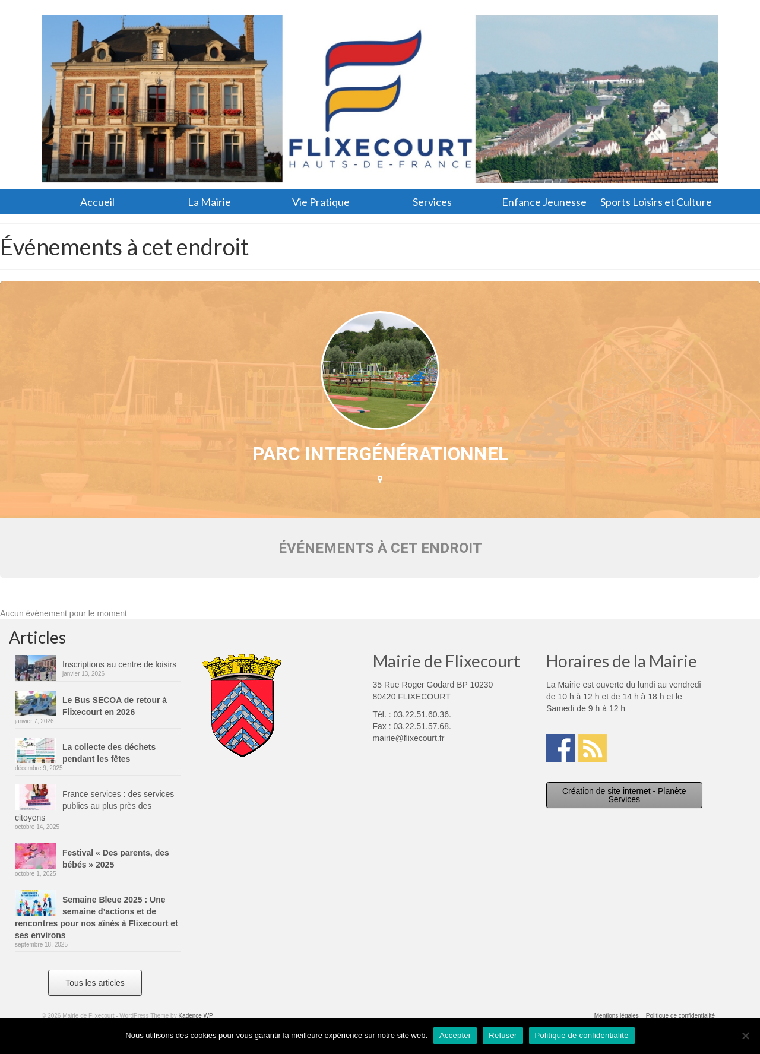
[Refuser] (745, 1036)
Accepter (455, 1035)
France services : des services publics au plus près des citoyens (94, 805)
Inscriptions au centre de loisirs (119, 664)
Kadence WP (195, 1015)
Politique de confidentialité (582, 1035)
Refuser (503, 1035)
